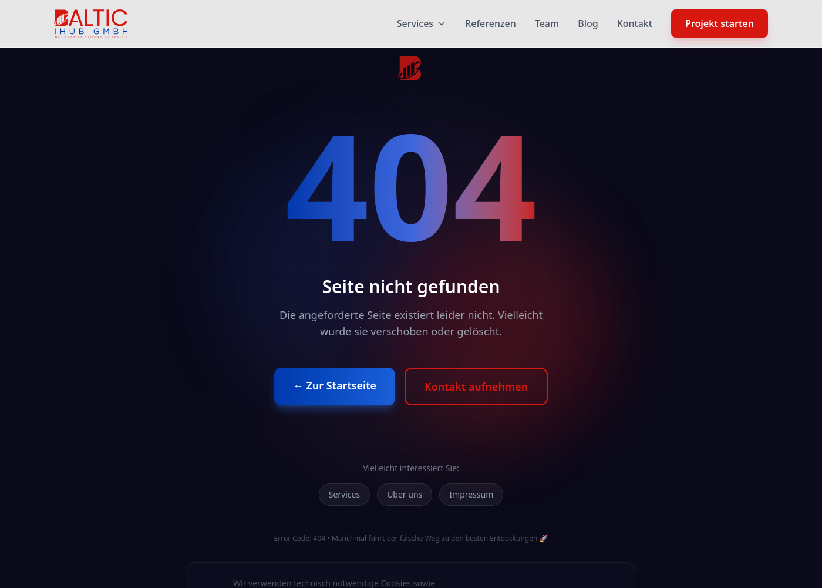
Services (421, 23)
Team (547, 23)
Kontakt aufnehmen (476, 386)
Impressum (471, 494)
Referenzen (490, 23)
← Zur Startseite (334, 385)
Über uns (404, 494)
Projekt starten (719, 23)
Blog (588, 23)
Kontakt (634, 23)
